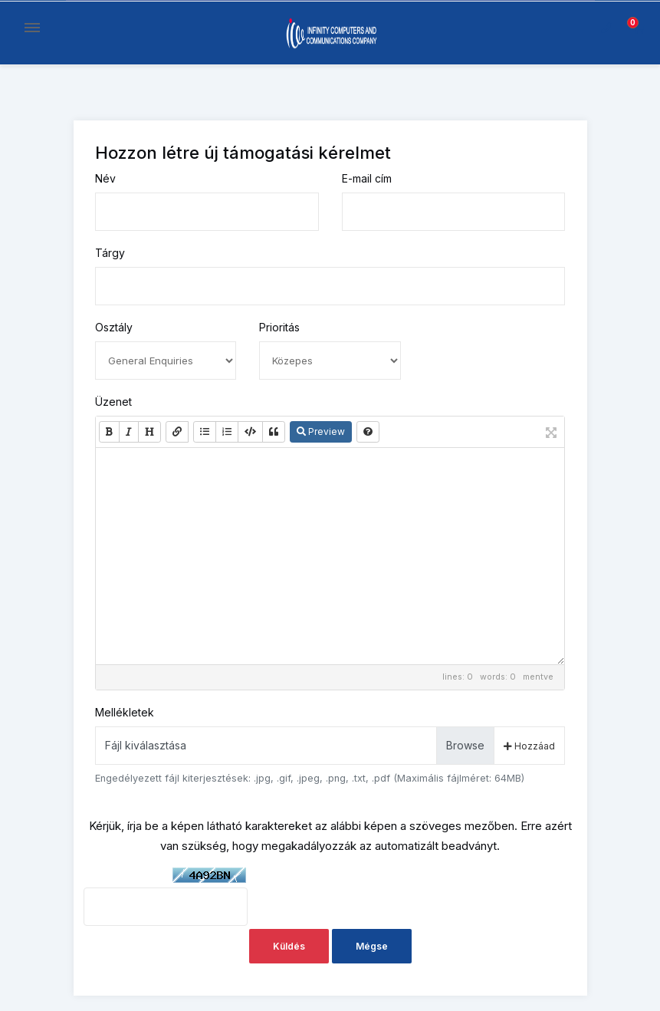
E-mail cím (367, 178)
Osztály (114, 327)
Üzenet (113, 401)
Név (105, 178)
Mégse (372, 946)
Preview (321, 431)
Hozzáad (529, 746)
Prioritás (279, 327)
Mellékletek (124, 712)
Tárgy (110, 252)
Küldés (289, 946)
